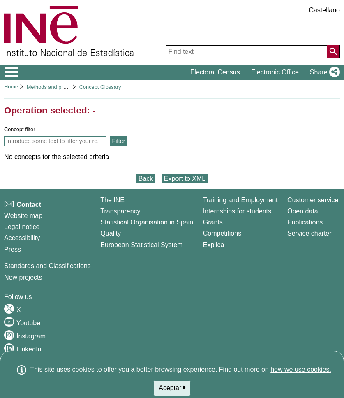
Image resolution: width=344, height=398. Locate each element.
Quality (110, 233)
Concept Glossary (100, 87)
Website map (23, 215)
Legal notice (21, 226)
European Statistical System (141, 244)
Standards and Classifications (47, 265)
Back (146, 178)
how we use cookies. (300, 369)
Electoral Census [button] (215, 72)
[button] (323, 72)
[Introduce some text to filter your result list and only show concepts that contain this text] (55, 141)
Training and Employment (240, 200)
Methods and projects (52, 87)
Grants (213, 222)
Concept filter (19, 129)
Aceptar (172, 387)
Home (11, 86)
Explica (213, 244)
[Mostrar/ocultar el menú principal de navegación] (11, 72)
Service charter (309, 233)
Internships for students (237, 211)
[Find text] (246, 51)
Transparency (120, 211)
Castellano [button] (324, 10)
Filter (118, 141)
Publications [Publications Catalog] (305, 222)
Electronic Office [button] (275, 72)
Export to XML (184, 178)
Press (12, 249)
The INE (112, 200)
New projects (23, 277)
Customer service (312, 200)
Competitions (222, 233)
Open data (302, 211)
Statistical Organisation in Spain (146, 222)
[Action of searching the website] (333, 51)
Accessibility (22, 237)
